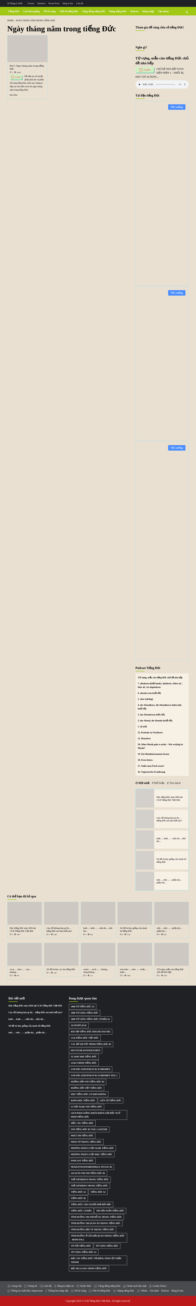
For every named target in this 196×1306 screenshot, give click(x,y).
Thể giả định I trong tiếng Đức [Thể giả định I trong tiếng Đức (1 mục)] (89, 1186)
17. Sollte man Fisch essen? (151, 766)
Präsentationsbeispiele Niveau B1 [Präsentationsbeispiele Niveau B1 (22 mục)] (91, 1167)
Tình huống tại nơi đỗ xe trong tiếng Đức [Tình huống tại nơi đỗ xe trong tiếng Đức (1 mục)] (96, 1217)
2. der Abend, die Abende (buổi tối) (155, 720)
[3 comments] (11, 934)
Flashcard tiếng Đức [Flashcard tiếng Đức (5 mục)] (84, 1057)
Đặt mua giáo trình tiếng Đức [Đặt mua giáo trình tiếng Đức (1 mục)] (89, 1268)
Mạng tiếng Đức (117, 11)
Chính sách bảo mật (136, 1286)
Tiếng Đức (13, 11)
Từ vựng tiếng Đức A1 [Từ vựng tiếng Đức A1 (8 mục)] (83, 1252)
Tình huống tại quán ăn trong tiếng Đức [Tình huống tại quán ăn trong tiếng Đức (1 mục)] (96, 1223)
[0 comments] (48, 934)
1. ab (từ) (142, 726)
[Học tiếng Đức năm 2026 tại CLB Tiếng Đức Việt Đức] (145, 798)
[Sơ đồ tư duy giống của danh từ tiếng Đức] (145, 860)
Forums (31, 3)
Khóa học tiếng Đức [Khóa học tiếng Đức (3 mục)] (83, 1100)
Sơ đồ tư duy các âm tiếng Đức (61, 969)
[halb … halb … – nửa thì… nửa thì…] (145, 840)
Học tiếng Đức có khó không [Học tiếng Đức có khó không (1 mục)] (88, 1094)
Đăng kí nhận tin (65, 1286)
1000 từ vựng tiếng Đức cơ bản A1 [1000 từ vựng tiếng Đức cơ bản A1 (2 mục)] (90, 1019)
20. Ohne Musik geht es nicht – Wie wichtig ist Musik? (160, 746)
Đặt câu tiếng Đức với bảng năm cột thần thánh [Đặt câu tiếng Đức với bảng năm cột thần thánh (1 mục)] (96, 1260)
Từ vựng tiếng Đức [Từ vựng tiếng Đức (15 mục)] (107, 1246)
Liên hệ (79, 3)
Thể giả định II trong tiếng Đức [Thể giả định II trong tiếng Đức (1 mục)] (90, 1179)
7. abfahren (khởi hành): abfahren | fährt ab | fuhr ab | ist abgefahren (160, 685)
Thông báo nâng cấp (58, 1290)
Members (41, 3)
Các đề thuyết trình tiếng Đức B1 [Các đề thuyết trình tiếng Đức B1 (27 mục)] (91, 1044)
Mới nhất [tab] (144, 783)
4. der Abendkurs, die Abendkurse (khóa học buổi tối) (160, 707)
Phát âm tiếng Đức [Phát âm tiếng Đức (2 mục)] (82, 1136)
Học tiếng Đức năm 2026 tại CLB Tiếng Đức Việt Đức (35, 1005)
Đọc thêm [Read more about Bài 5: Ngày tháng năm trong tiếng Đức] (13, 95)
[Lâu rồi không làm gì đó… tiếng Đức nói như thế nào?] (145, 819)
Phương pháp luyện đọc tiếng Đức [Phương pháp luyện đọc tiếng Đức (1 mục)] (91, 1154)
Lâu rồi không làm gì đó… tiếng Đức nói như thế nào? (35, 1012)
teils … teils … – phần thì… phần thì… (27, 1032)
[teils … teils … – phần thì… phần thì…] (145, 881)
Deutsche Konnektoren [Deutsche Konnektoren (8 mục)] (85, 1050)
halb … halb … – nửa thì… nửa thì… (26, 1019)
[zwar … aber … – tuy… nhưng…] (25, 954)
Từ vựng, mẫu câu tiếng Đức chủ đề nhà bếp (160, 677)
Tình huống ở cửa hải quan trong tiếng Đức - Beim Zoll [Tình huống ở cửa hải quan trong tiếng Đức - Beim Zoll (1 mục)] (98, 1238)
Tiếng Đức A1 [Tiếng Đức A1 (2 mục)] (78, 1192)
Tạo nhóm (163, 11)
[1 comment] (11, 72)
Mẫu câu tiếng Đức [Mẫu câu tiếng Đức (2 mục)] (82, 1123)
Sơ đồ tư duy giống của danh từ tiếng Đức (29, 1026)
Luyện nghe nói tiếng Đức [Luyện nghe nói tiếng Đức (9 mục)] (86, 1107)
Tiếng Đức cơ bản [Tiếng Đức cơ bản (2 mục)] (81, 1211)
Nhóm (144, 1290)
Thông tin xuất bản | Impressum (27, 1290)
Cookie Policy (159, 1286)
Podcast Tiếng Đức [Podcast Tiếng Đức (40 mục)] (82, 1161)
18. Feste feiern (145, 760)
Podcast (134, 11)
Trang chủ (16, 1286)
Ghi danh (154, 1290)
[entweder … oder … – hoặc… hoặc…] (135, 954)
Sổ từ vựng (49, 11)
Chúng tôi (32, 1286)
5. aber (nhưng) (145, 699)
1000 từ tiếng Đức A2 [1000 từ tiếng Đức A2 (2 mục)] (82, 1006)
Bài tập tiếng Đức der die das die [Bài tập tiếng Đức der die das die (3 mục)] (90, 1032)
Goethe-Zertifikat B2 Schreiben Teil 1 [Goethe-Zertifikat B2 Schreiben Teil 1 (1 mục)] (94, 1075)
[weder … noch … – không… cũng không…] (98, 954)
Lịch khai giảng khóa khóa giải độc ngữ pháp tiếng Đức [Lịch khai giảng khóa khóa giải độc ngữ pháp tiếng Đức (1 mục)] (95, 1115)
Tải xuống (177, 107)
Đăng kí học (68, 3)
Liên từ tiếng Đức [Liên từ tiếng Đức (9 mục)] (110, 1100)
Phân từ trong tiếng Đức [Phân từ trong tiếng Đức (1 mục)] (86, 1142)
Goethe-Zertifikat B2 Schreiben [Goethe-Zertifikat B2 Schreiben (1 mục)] (90, 1069)
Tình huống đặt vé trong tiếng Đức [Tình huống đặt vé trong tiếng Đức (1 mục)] (92, 1229)
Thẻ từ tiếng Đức (68, 11)
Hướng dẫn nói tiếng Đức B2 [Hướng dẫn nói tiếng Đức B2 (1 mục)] (87, 1082)
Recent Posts (54, 3)
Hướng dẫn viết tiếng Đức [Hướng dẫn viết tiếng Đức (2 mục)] (86, 1088)
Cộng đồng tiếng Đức (93, 11)
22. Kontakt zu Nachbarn (150, 732)
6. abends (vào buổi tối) (149, 693)
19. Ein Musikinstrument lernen (153, 754)
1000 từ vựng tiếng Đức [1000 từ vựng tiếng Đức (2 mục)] (84, 1013)
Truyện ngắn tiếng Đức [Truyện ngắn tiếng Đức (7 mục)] (110, 1211)
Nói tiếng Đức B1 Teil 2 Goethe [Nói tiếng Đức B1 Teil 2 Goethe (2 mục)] (89, 1129)
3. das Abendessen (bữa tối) (151, 714)
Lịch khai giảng (31, 11)
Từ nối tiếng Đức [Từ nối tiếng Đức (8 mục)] (81, 1246)
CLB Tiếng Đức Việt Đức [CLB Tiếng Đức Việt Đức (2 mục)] (85, 1038)
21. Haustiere (144, 738)
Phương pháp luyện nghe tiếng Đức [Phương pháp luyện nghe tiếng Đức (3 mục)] (92, 1148)
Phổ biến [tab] (159, 783)
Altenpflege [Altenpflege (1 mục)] (79, 1025)
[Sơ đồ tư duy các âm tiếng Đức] (61, 954)
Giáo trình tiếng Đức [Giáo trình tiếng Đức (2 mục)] (84, 1063)
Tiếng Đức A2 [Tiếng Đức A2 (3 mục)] (98, 1192)
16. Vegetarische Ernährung (151, 772)
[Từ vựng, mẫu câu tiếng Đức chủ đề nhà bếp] (172, 954)
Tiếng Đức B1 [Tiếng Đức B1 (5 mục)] (78, 1198)
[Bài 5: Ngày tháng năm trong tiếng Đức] (28, 48)
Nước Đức (85, 1286)
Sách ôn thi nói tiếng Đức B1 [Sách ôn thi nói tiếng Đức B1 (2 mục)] (88, 1173)
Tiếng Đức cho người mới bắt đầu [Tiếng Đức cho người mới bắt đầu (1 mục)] (91, 1204)
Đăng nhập (148, 11)
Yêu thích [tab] (175, 783)
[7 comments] (48, 973)
